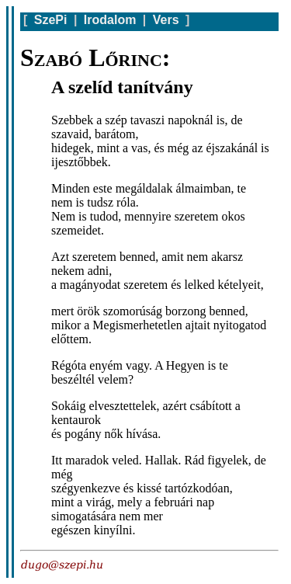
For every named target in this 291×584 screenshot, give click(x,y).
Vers (166, 19)
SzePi (51, 19)
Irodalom (110, 19)
